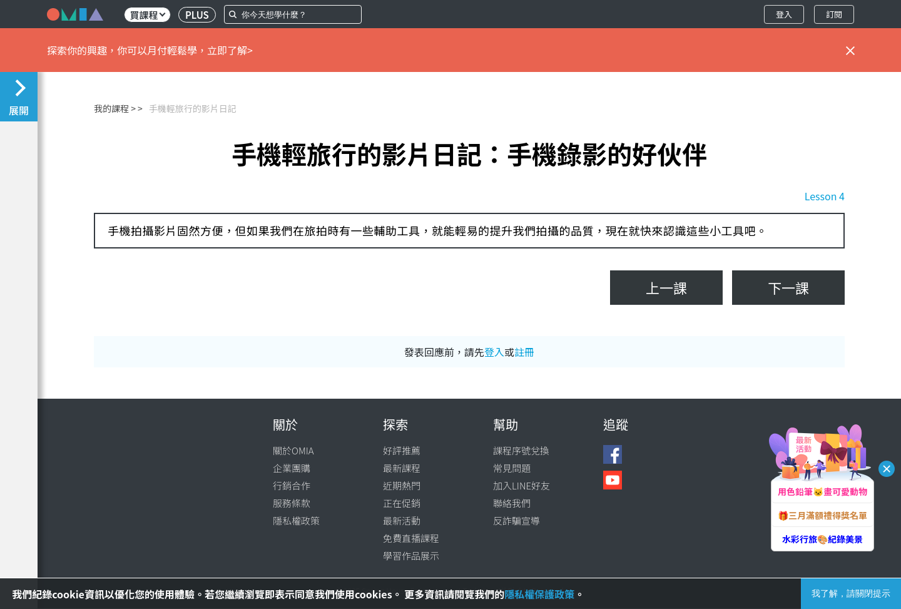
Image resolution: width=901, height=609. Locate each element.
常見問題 (512, 467)
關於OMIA (293, 450)
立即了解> (230, 50)
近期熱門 (401, 485)
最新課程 (401, 467)
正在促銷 (401, 502)
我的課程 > (115, 108)
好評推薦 (401, 450)
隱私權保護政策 (539, 593)
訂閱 (834, 14)
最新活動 (401, 520)
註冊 (524, 351)
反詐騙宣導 (516, 520)
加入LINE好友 (521, 485)
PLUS (197, 14)
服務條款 (291, 502)
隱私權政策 (296, 520)
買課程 (147, 14)
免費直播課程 (411, 538)
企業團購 (291, 467)
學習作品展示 (411, 555)
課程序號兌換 (521, 450)
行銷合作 (291, 485)
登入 (784, 14)
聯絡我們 (512, 502)
